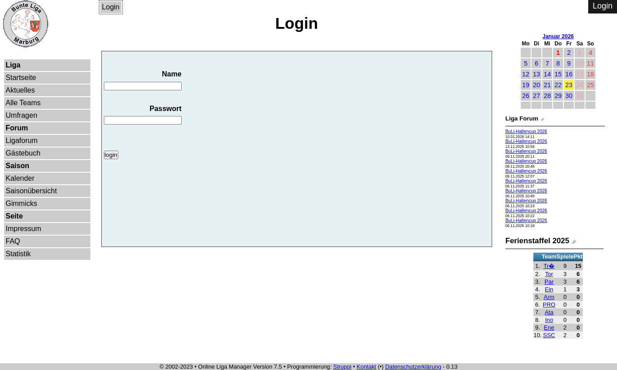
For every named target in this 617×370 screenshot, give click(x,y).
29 (558, 95)
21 (547, 85)
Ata (549, 312)
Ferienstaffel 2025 (537, 240)
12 (525, 74)
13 (536, 74)
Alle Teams (23, 103)
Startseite (21, 77)
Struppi (342, 366)
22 (558, 85)
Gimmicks (21, 203)
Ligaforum (22, 140)
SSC (549, 335)
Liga (13, 65)
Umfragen (21, 115)
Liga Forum (521, 118)
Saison (17, 165)
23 (568, 85)
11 (590, 63)
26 (525, 95)
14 (547, 74)
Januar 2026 (557, 36)
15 (558, 74)
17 (579, 74)
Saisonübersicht (31, 191)
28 (547, 95)
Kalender (20, 178)
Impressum (23, 228)
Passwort (143, 115)
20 (536, 85)
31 (579, 95)
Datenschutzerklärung (413, 366)
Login (111, 7)
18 (590, 74)
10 (579, 63)
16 (568, 74)
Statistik (18, 254)
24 (579, 85)
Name (143, 80)
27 (536, 95)
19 (525, 85)
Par (549, 281)
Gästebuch (23, 153)
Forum (17, 128)
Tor (549, 274)
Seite (14, 216)
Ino (549, 320)
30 (568, 95)
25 (590, 85)
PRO (549, 304)
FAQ (13, 241)
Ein (549, 289)
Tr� (549, 266)
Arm (549, 297)
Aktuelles (20, 90)
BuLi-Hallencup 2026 (526, 131)
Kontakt (366, 366)
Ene (549, 327)
